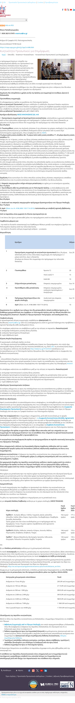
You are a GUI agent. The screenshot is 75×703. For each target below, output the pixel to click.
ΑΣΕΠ (44, 133)
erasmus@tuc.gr (14, 322)
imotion (70, 363)
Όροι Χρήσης (11, 676)
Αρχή (4, 54)
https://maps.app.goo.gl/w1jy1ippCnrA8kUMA (17, 47)
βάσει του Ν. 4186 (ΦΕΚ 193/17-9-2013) (20, 208)
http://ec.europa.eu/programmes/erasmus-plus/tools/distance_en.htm (34, 566)
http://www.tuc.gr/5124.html (40, 349)
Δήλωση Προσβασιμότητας (64, 676)
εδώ (53, 346)
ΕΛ (1, 2)
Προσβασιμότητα (51, 2)
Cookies (40, 2)
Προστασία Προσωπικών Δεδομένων (22, 2)
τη (55, 418)
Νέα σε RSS (7, 25)
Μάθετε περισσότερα (8, 695)
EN (4, 2)
